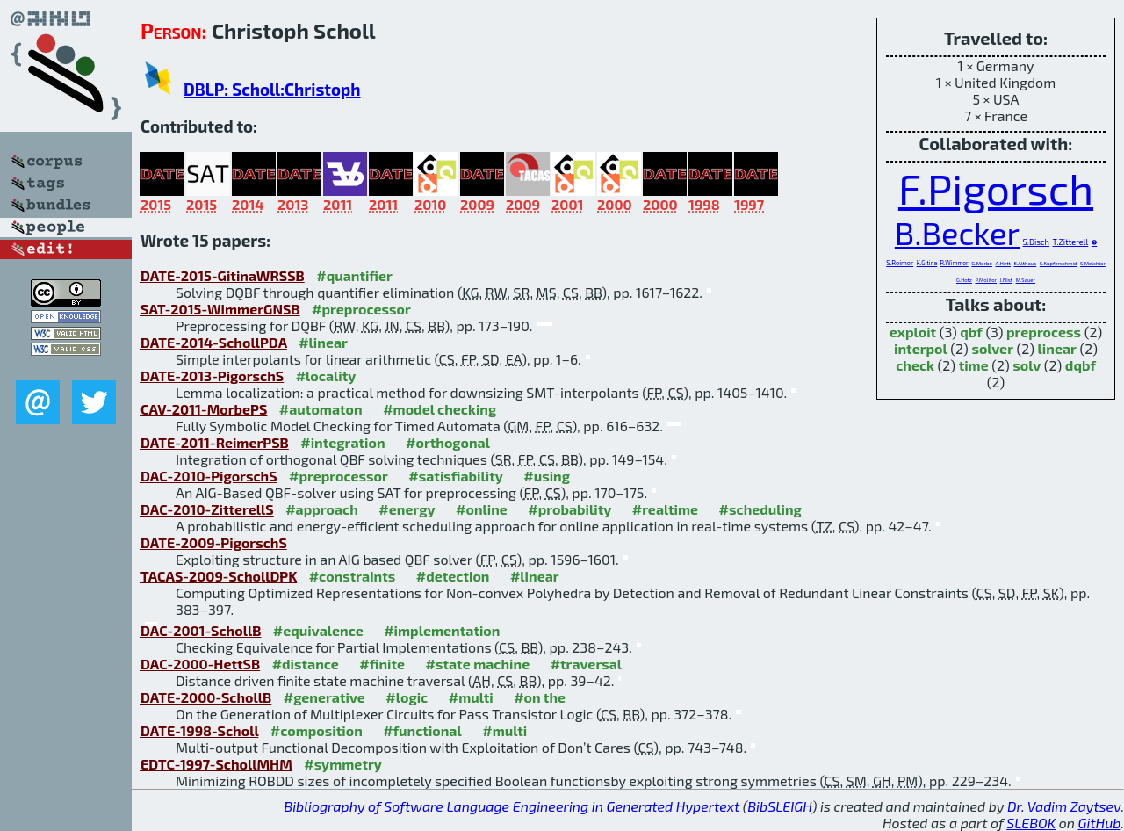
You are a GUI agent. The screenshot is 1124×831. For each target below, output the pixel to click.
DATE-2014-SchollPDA (213, 342)
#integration (342, 442)
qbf (971, 331)
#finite (382, 663)
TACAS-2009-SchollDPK (218, 575)
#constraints (352, 575)
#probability (569, 509)
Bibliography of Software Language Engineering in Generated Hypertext (511, 806)
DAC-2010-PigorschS (208, 475)
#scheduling (760, 509)
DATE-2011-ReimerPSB (214, 442)
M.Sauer (1025, 280)
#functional (422, 730)
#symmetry (343, 763)
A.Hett (1002, 263)
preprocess (1043, 331)
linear (1057, 348)
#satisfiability (455, 475)
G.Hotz (964, 280)
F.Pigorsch (995, 188)
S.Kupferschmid (1058, 263)
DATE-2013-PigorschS (212, 375)
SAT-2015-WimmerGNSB (220, 308)
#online (482, 509)
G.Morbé (981, 263)
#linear (323, 342)
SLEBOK (1031, 822)
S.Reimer (899, 262)
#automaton (321, 409)
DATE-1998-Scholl (199, 730)
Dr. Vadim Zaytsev (1063, 806)
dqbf (1080, 365)
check (915, 365)
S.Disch (1036, 242)
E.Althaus (1025, 263)
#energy (406, 509)
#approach (321, 509)
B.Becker (957, 232)
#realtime (665, 509)
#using (546, 475)
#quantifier (354, 275)
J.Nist (1006, 280)
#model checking (439, 409)
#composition (316, 730)
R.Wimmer (954, 262)
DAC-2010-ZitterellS (207, 509)
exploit (913, 331)
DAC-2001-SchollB (200, 630)
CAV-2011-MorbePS (203, 409)
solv (1026, 365)
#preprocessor (361, 308)
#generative (324, 697)
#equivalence (318, 630)
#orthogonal (448, 442)
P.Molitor (987, 280)
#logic (406, 697)
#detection (453, 575)
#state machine (478, 663)
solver (992, 348)
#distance (305, 663)
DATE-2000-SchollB (205, 697)
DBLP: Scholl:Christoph (272, 89)
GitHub (1099, 822)
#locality (326, 375)
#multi (471, 697)
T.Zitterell (1071, 242)
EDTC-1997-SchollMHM (216, 763)
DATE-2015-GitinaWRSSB (222, 275)
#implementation (442, 630)
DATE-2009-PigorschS (213, 542)
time (974, 365)
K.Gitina (927, 262)
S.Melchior (1093, 263)
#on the (540, 697)
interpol (920, 348)
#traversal (586, 663)
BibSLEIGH (779, 806)
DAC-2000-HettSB (200, 663)
